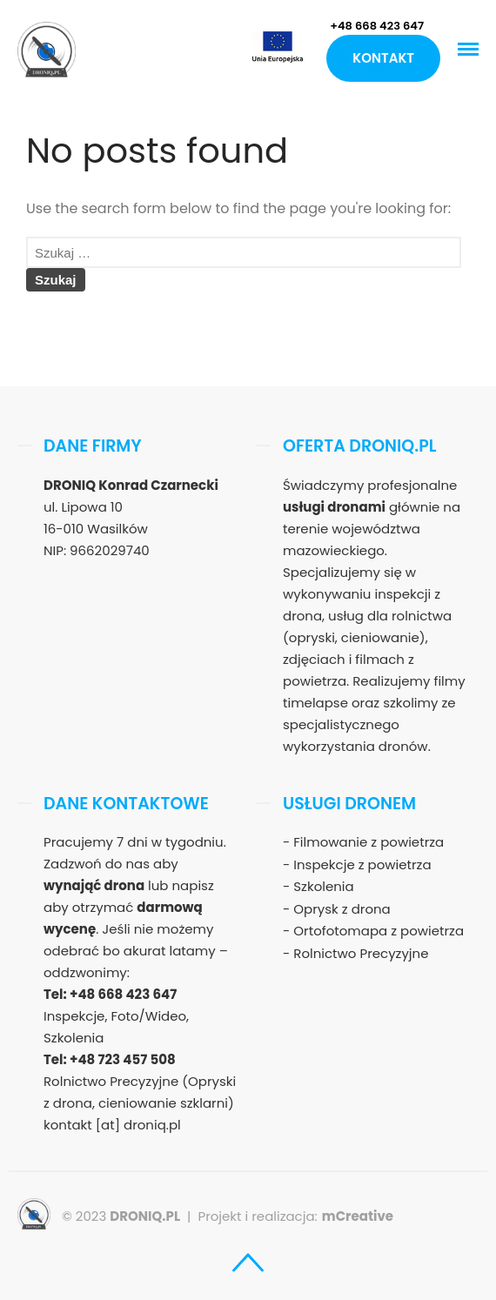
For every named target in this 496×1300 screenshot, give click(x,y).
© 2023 (121, 1216)
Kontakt (383, 58)
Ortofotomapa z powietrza (378, 930)
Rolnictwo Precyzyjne (360, 953)
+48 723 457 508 (123, 1059)
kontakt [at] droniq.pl (112, 1125)
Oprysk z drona (341, 909)
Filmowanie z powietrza (368, 842)
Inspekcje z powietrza (362, 864)
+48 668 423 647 (377, 25)
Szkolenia (323, 886)
